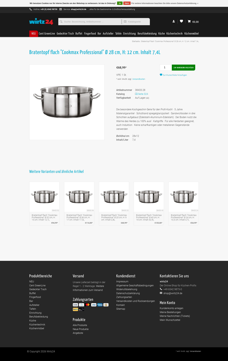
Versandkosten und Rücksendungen (135, 301)
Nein (127, 3)
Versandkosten (138, 79)
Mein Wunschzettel (170, 320)
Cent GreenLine (47, 33)
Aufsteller (108, 34)
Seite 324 (141, 94)
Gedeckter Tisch (65, 34)
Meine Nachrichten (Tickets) (175, 316)
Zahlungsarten (124, 297)
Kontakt (120, 305)
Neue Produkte (81, 329)
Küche (161, 34)
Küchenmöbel (192, 34)
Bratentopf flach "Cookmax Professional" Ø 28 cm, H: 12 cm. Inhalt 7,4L (170, 41)
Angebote (78, 333)
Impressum (122, 281)
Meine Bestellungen (170, 312)
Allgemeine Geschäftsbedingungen (135, 285)
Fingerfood (90, 34)
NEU (34, 33)
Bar (99, 34)
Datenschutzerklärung (128, 293)
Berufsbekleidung (147, 34)
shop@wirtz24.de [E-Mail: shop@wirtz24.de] (172, 293)
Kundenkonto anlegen (171, 308)
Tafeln (118, 34)
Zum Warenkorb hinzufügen (184, 68)
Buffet (79, 34)
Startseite (136, 41)
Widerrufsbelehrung (126, 289)
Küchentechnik (174, 34)
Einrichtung (129, 34)
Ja (120, 3)
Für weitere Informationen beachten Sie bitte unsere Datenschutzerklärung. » (164, 3)
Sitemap (120, 308)
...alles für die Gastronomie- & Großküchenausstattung (111, 9)
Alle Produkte (80, 325)
